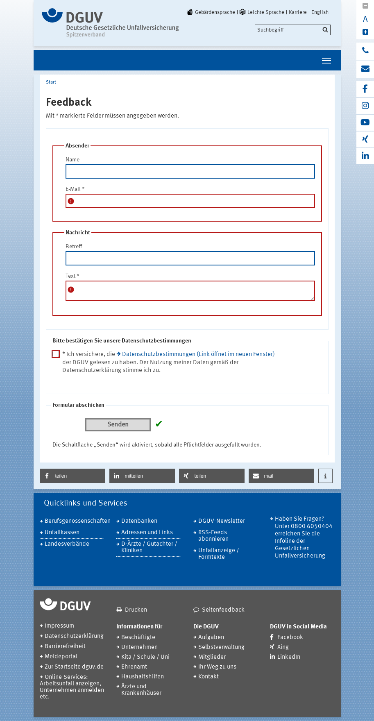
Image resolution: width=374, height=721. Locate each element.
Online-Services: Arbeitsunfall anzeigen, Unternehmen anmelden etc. (72, 687)
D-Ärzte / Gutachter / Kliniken (149, 547)
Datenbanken (139, 521)
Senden (118, 425)
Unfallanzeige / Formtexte (218, 554)
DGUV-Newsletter (221, 521)
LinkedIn (288, 657)
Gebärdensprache (210, 12)
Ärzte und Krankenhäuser (141, 690)
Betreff (74, 246)
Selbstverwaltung (221, 647)
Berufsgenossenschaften (74, 521)
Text (72, 276)
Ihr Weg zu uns (217, 667)
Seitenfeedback (223, 610)
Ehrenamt (134, 667)
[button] (72, 476)
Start (51, 82)
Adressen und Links (147, 533)
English (320, 12)
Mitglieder (212, 657)
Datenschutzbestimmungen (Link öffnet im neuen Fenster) (198, 354)
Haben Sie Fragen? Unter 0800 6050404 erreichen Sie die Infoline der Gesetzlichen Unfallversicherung (304, 537)
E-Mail (75, 189)
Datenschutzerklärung (74, 636)
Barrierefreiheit (65, 647)
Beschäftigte (138, 638)
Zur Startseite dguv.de (74, 667)
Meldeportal (61, 657)
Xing (283, 647)
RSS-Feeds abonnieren (213, 536)
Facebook (290, 638)
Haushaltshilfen (142, 677)
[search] (293, 30)
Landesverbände (67, 544)
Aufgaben (211, 638)
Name (72, 160)
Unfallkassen (62, 533)
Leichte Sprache (261, 12)
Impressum (59, 626)
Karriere (298, 12)
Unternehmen (139, 647)
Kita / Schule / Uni (145, 657)
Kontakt (208, 677)
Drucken (136, 610)
